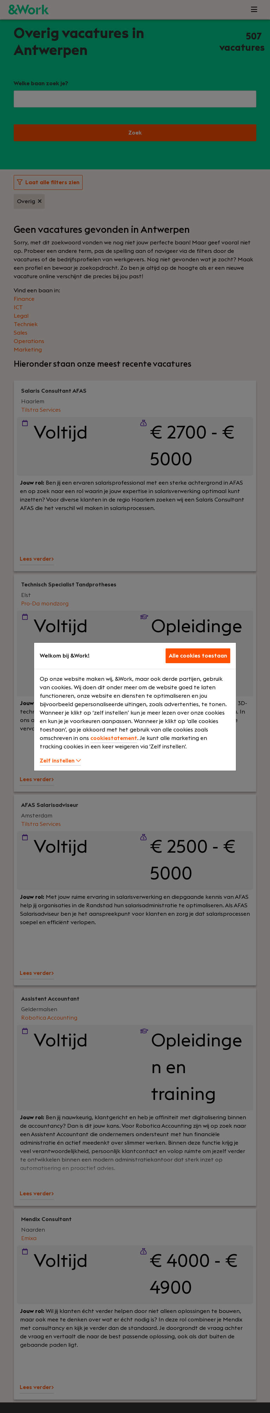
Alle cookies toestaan (198, 656)
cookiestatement (113, 738)
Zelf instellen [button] (60, 761)
